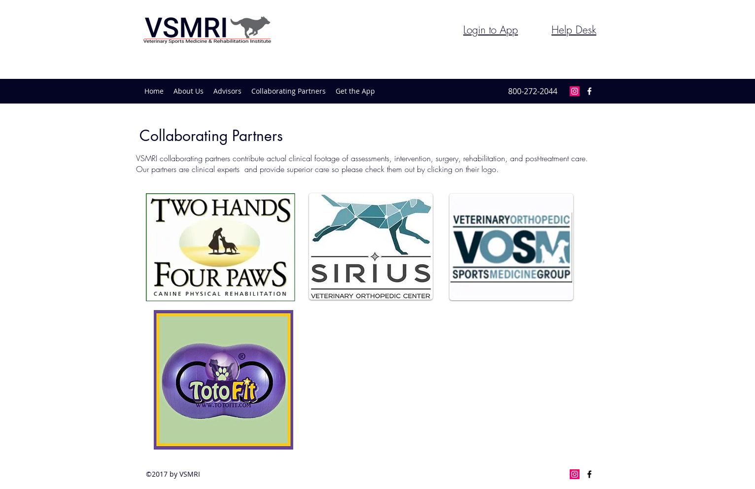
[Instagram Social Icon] (575, 91)
